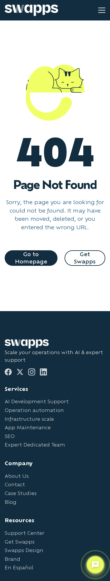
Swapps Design (24, 550)
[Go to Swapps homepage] (31, 10)
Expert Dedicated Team (35, 445)
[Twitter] (19, 371)
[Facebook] (8, 371)
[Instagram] (31, 371)
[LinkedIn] (43, 371)
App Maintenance (28, 427)
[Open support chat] (95, 564)
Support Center (24, 533)
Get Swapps (85, 258)
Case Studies (21, 493)
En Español (19, 567)
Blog (10, 502)
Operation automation (34, 410)
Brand (12, 559)
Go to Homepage (31, 258)
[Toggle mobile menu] (101, 10)
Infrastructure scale (29, 419)
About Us (17, 476)
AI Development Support (37, 401)
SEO (10, 436)
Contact (15, 484)
